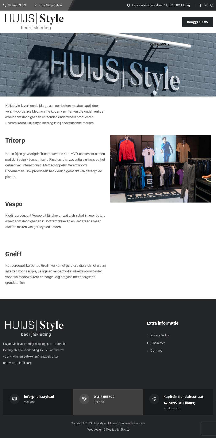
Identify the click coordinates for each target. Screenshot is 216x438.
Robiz (125, 429)
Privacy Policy (160, 335)
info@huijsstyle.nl (39, 397)
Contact (156, 350)
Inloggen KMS (197, 22)
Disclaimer (158, 343)
